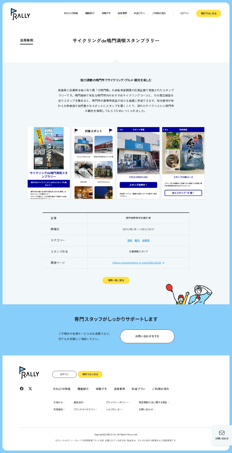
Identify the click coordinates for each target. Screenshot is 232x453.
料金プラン (139, 13)
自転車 (146, 240)
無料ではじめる (208, 13)
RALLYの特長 (71, 13)
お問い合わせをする (147, 336)
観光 (137, 240)
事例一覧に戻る (116, 280)
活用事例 (122, 13)
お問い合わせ (146, 409)
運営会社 (78, 402)
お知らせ (58, 402)
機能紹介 (89, 13)
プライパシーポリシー (117, 402)
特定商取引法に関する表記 (153, 402)
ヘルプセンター (113, 409)
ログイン (184, 13)
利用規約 (58, 409)
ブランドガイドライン (84, 409)
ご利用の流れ (159, 13)
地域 (129, 240)
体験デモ (106, 13)
